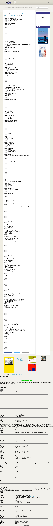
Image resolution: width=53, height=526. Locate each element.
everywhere (13, 6)
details (6, 21)
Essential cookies (3, 387)
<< (40, 17)
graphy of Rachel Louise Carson (10, 297)
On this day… (37, 3)
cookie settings (20, 374)
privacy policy (15, 374)
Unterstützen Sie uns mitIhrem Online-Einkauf (20, 359)
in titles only (13, 7)
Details (6, 204)
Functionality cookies (4, 460)
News (42, 3)
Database (32, 3)
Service (45, 3)
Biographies (27, 3)
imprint (12, 374)
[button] (8, 352)
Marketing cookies (3, 487)
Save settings (26, 525)
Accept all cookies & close (26, 380)
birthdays (6, 15)
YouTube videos (2, 423)
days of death (13, 15)
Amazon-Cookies (32, 496)
